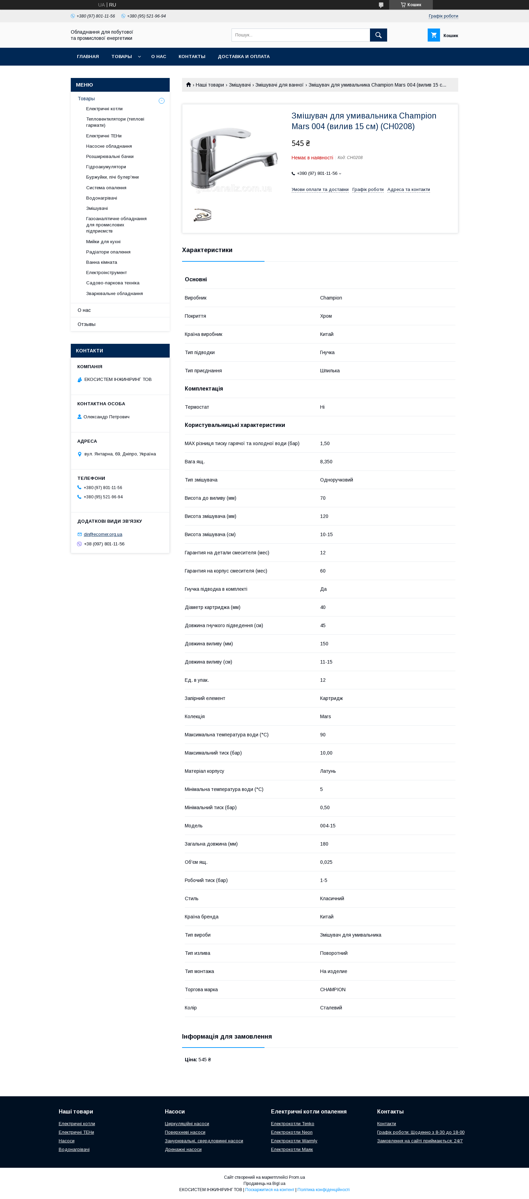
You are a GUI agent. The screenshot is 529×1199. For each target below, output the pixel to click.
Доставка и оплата (244, 56)
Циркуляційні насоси (187, 1123)
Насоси (67, 1140)
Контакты (192, 56)
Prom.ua (297, 1177)
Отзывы (86, 324)
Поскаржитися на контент (269, 1189)
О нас (158, 56)
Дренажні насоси (183, 1149)
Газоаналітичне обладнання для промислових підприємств (116, 225)
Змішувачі (240, 85)
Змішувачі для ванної (280, 85)
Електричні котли (104, 108)
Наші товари (210, 85)
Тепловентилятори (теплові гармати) (115, 122)
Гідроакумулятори (106, 166)
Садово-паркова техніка (112, 282)
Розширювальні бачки (110, 156)
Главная (88, 56)
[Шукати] (378, 35)
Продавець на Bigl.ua (264, 1183)
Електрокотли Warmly (294, 1140)
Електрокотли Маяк (292, 1149)
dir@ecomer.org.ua (103, 534)
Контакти (386, 1123)
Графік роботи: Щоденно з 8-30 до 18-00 (420, 1132)
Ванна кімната (101, 262)
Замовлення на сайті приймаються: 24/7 (420, 1140)
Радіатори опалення (108, 251)
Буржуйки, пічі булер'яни (112, 177)
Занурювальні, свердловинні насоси (204, 1140)
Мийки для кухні (103, 241)
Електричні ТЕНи (104, 135)
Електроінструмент (106, 272)
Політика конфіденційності (323, 1189)
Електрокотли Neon (292, 1132)
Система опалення (106, 187)
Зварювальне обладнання (114, 293)
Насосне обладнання (109, 146)
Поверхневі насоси (185, 1132)
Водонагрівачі (101, 198)
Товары (121, 56)
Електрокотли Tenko (292, 1123)
